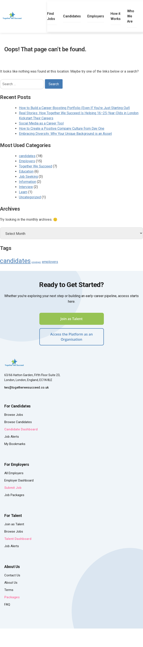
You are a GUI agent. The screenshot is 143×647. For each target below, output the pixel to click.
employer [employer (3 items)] (36, 262)
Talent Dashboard (17, 539)
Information (27, 182)
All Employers (13, 473)
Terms (8, 590)
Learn (23, 192)
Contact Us (12, 575)
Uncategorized (30, 197)
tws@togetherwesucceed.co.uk (26, 387)
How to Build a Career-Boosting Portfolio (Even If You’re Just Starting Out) (74, 108)
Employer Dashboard (19, 480)
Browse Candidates (18, 422)
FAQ (7, 604)
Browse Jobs (13, 415)
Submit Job (13, 488)
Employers (95, 16)
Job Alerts (11, 437)
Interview (26, 187)
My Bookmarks (14, 444)
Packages (12, 597)
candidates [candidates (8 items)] (15, 260)
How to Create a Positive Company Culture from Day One (61, 128)
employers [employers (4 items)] (50, 262)
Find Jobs (51, 16)
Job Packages (14, 495)
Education (26, 171)
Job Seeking (28, 177)
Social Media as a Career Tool (41, 123)
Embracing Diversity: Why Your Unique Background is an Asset (65, 134)
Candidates (72, 16)
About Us (10, 583)
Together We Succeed (35, 166)
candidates (27, 156)
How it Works (116, 16)
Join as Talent (71, 318)
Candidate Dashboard (21, 429)
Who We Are (130, 16)
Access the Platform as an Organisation (71, 337)
